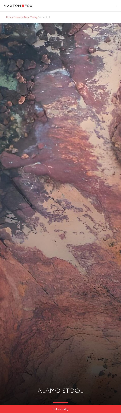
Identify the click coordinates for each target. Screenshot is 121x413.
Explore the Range (22, 17)
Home (9, 17)
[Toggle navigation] (115, 5)
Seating (34, 17)
